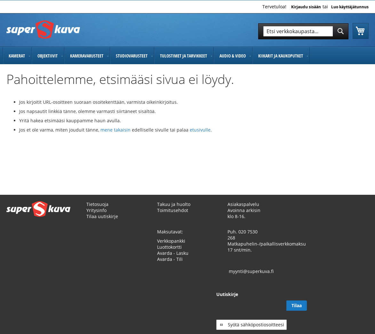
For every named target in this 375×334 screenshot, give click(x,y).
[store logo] (43, 29)
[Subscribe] (358, 305)
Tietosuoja (97, 204)
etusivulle (200, 130)
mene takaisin (116, 130)
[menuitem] (17, 55)
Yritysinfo (96, 210)
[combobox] (303, 31)
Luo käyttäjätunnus (350, 7)
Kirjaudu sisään (306, 7)
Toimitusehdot (172, 210)
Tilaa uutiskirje (102, 216)
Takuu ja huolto (173, 204)
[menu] (187, 55)
